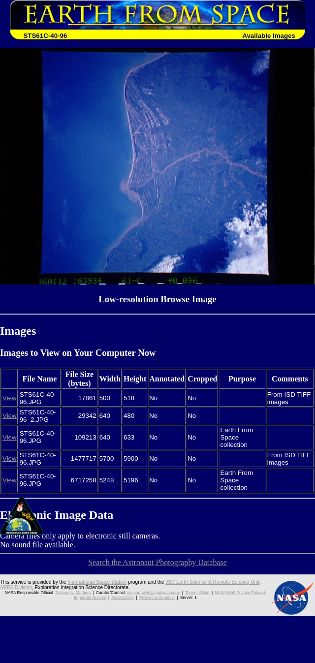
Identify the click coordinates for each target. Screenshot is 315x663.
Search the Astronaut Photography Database (157, 562)
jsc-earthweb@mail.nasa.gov (153, 592)
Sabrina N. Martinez (73, 592)
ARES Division (16, 587)
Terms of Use (197, 592)
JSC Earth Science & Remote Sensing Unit (212, 582)
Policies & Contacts (157, 597)
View (9, 398)
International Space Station (96, 582)
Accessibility (122, 597)
